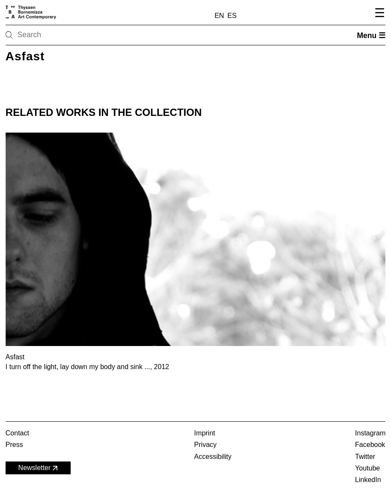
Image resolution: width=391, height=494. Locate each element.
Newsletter (39, 468)
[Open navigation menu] (378, 14)
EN (219, 15)
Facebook (370, 444)
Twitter (365, 456)
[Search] (36, 35)
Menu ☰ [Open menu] (371, 35)
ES (231, 15)
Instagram (370, 433)
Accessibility (212, 456)
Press (14, 444)
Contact (17, 433)
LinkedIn (368, 479)
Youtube (367, 468)
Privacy (205, 444)
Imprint (204, 433)
